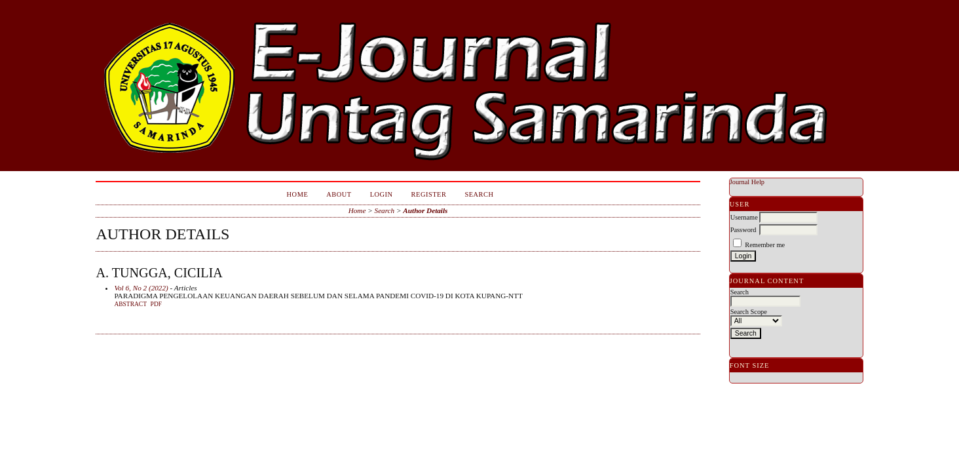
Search (478, 194)
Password (743, 229)
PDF (156, 304)
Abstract (130, 304)
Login (381, 194)
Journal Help (747, 182)
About (338, 194)
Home (298, 194)
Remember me (765, 244)
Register (429, 194)
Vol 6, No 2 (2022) (141, 288)
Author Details (425, 210)
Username (744, 217)
